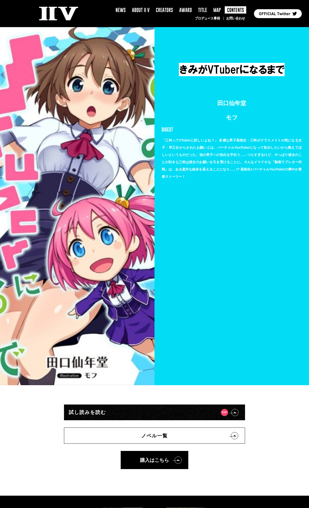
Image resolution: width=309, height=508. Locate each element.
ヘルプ (165, 450)
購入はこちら (154, 288)
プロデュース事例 (207, 18)
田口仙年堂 (231, 103)
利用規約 (142, 450)
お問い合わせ (235, 18)
